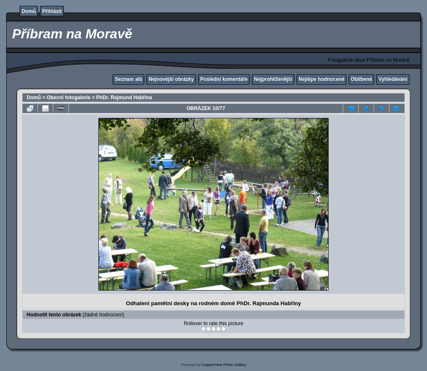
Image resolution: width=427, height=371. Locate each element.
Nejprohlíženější (273, 79)
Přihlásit (52, 11)
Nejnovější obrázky (171, 79)
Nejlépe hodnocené (321, 79)
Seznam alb (128, 79)
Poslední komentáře (224, 79)
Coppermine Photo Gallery (224, 365)
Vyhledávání (392, 79)
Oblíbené (361, 79)
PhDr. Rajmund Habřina (124, 97)
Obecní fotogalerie (68, 97)
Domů (29, 11)
